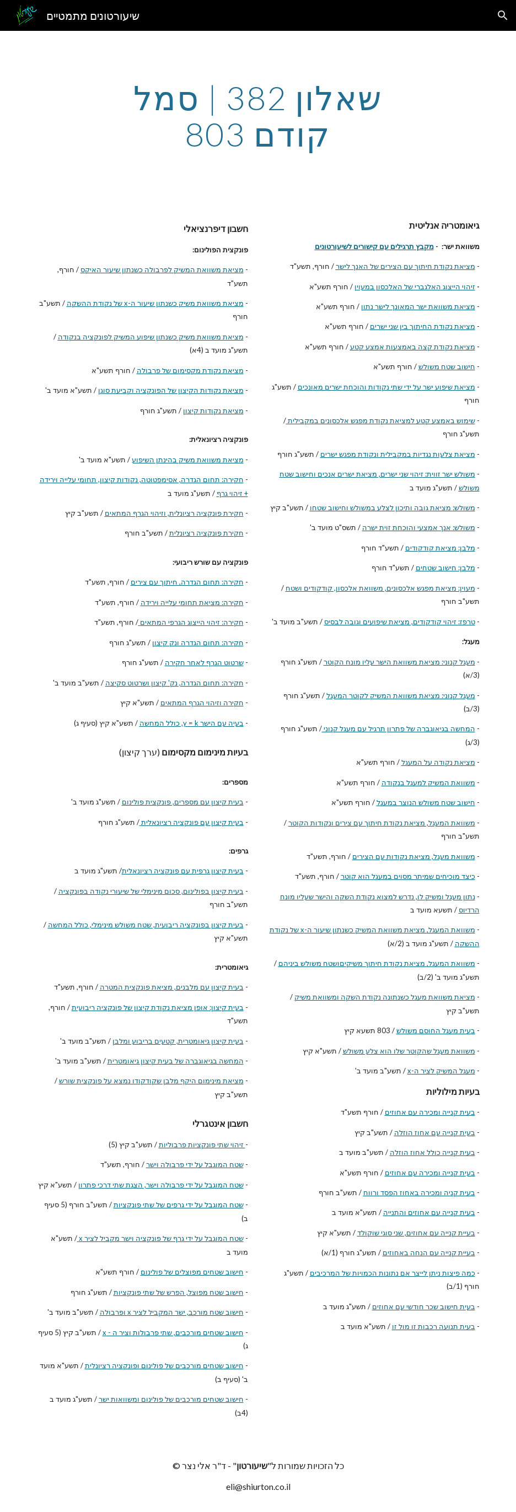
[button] (503, 15)
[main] (257, 115)
